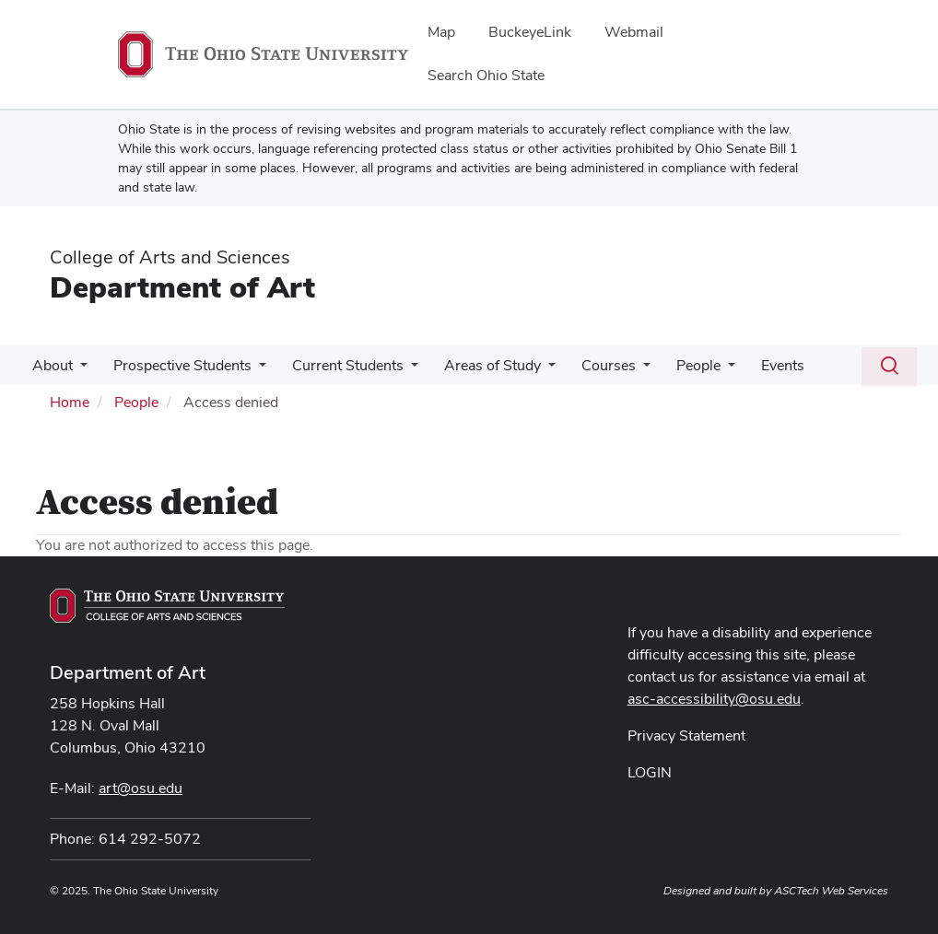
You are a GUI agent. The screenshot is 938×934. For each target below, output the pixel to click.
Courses (592, 365)
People (678, 365)
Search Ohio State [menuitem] (486, 75)
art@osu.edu (140, 788)
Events (758, 365)
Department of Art (182, 287)
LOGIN (649, 772)
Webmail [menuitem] (633, 31)
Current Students (338, 365)
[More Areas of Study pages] (535, 370)
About (50, 365)
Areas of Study (479, 365)
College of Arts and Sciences (170, 257)
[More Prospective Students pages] (253, 370)
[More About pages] (78, 370)
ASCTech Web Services (831, 890)
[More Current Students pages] (401, 370)
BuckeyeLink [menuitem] (529, 31)
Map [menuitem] (441, 31)
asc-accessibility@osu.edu (714, 698)
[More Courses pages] (626, 370)
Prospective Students (177, 365)
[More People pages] (707, 370)
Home (69, 402)
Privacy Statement (686, 735)
